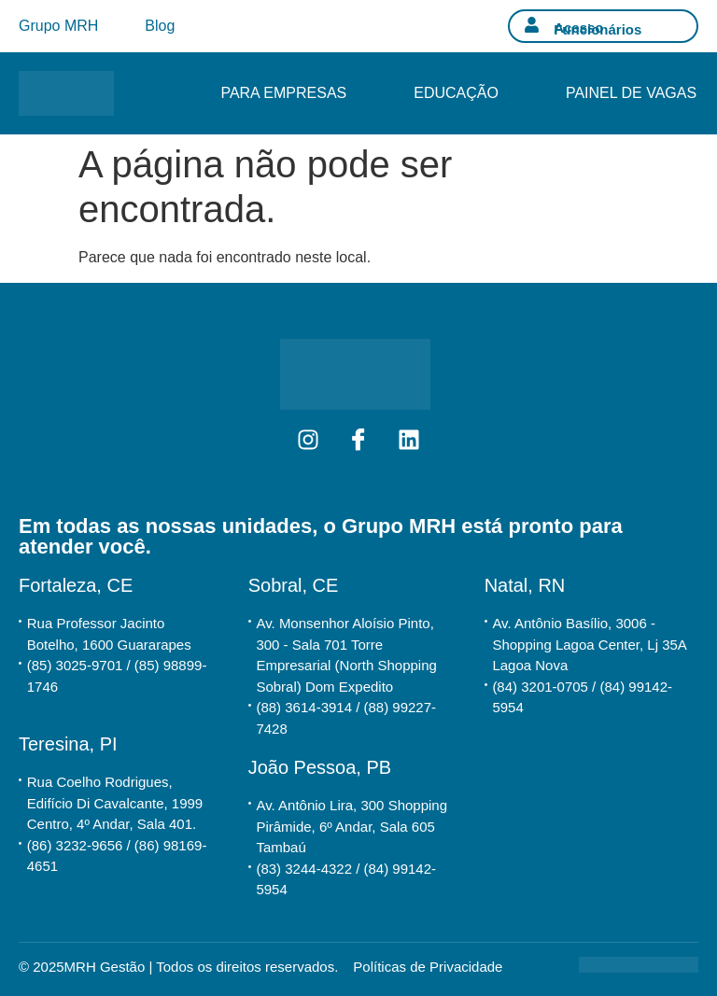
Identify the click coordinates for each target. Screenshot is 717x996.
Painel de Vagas (631, 93)
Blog (160, 26)
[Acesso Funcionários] (532, 25)
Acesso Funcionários (597, 28)
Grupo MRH (58, 26)
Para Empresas (283, 93)
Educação (456, 93)
